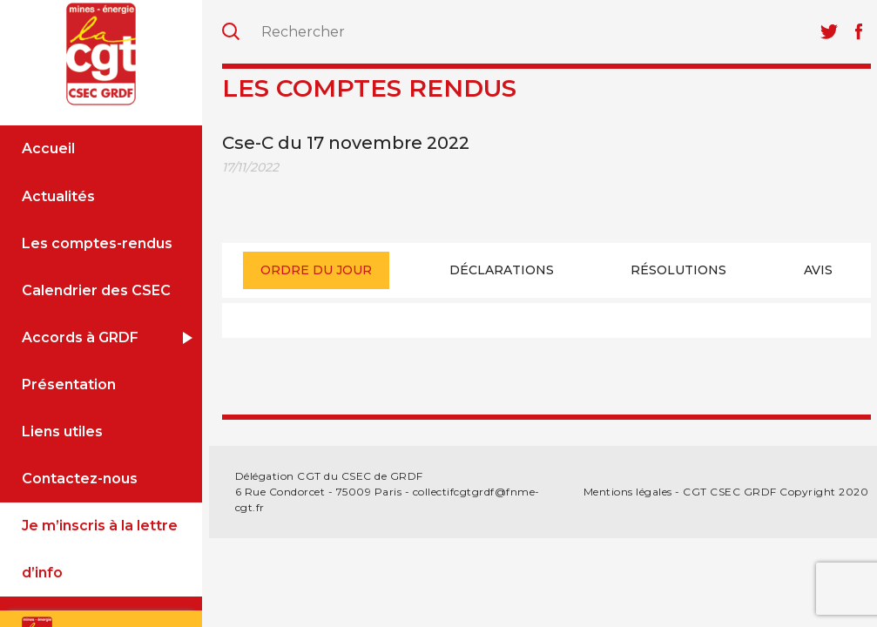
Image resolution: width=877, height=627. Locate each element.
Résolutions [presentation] (678, 270)
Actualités (58, 196)
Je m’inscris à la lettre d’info (100, 549)
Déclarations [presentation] (501, 270)
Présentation (69, 384)
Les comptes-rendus (97, 243)
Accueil (48, 148)
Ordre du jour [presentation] (316, 270)
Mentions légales (628, 491)
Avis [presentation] (818, 270)
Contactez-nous (80, 478)
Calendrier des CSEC (96, 290)
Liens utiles (62, 431)
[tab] (316, 270)
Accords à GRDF (80, 337)
